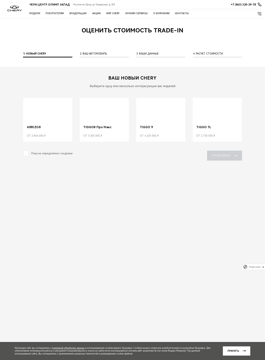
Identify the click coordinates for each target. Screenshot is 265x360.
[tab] (47, 54)
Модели (34, 13)
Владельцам (78, 13)
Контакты (182, 13)
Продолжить (224, 155)
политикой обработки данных (68, 348)
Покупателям (55, 13)
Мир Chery (113, 13)
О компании (161, 13)
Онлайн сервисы (136, 13)
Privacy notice (254, 267)
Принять (233, 351)
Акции (96, 13)
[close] (263, 267)
